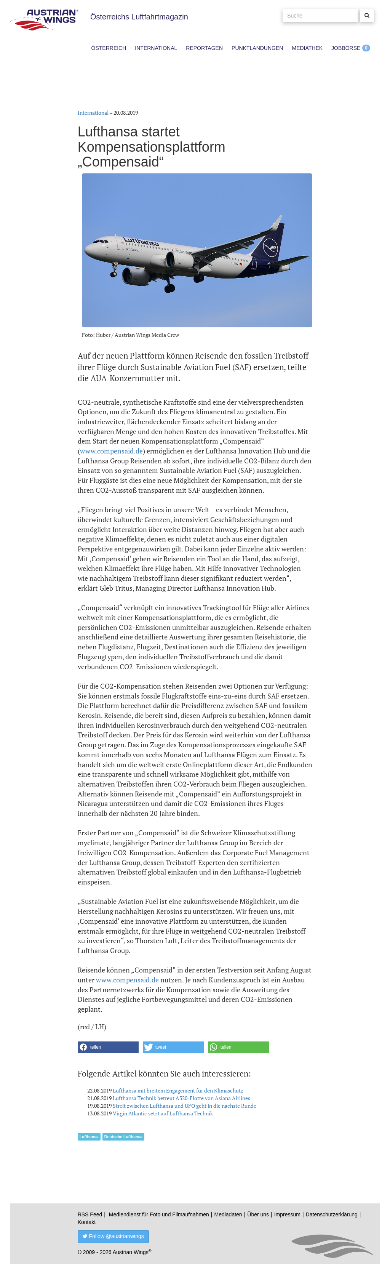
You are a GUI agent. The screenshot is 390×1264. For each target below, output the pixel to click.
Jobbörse (345, 48)
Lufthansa (89, 1136)
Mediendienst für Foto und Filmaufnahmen (159, 1214)
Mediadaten (228, 1214)
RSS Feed (90, 1214)
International (156, 48)
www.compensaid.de (111, 450)
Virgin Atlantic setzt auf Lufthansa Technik (163, 1113)
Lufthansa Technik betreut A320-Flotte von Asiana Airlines (181, 1098)
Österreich (108, 48)
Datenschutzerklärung (332, 1214)
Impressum (287, 1214)
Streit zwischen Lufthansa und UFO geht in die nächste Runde (184, 1105)
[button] (108, 1047)
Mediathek (307, 48)
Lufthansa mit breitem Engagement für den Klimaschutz (178, 1090)
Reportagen (204, 48)
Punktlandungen (257, 48)
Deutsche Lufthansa (123, 1136)
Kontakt (87, 1222)
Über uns (258, 1214)
